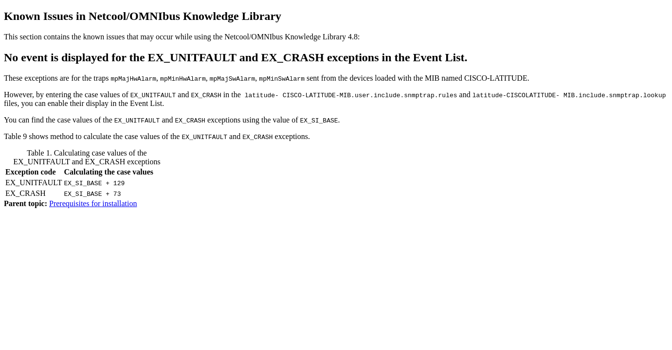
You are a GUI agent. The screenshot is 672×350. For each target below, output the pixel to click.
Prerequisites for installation (93, 203)
